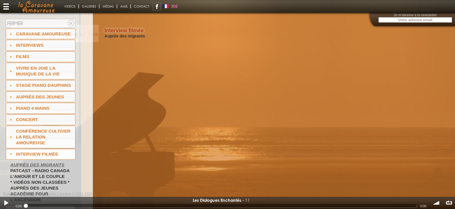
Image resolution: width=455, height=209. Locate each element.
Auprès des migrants (37, 164)
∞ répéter (449, 203)
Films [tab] (18, 56)
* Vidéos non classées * (39, 182)
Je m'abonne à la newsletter (415, 15)
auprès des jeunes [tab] (36, 96)
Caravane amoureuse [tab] (39, 33)
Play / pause (6, 203)
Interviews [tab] (26, 45)
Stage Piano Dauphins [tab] (39, 85)
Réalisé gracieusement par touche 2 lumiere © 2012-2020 (47, 194)
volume (436, 203)
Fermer (15, 23)
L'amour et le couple (37, 176)
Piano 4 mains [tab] (29, 108)
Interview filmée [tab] (33, 154)
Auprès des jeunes (34, 187)
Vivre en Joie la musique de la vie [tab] (34, 71)
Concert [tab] (23, 119)
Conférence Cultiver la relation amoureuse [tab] (39, 137)
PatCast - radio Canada (40, 170)
